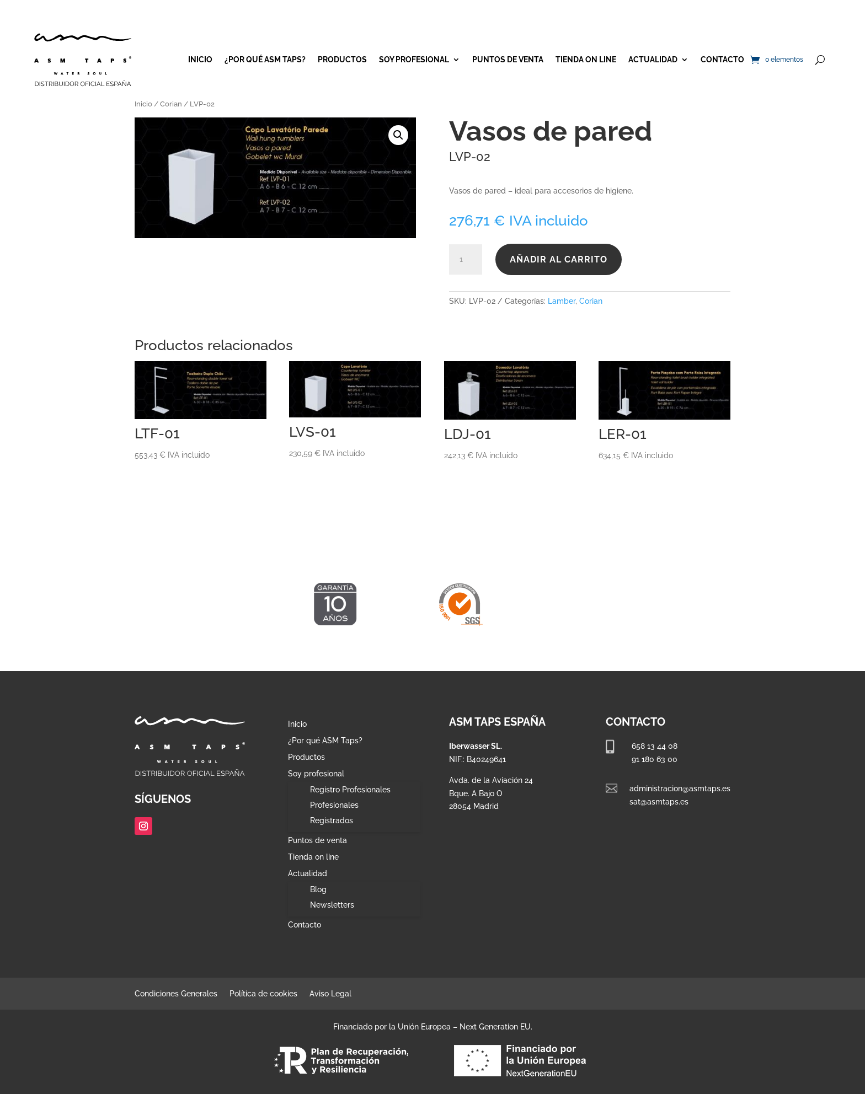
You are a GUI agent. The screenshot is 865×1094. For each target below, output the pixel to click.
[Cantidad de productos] (465, 259)
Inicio (200, 59)
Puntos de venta (507, 59)
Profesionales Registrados (334, 813)
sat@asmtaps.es (658, 801)
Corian (171, 104)
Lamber (561, 301)
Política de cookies (263, 994)
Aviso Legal (330, 994)
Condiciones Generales (176, 994)
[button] (398, 135)
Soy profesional (414, 59)
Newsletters (332, 904)
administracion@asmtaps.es (679, 788)
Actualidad (652, 59)
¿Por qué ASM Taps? (265, 59)
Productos (342, 59)
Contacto (722, 59)
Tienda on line (586, 59)
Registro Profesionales (350, 789)
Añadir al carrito (558, 259)
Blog (318, 889)
